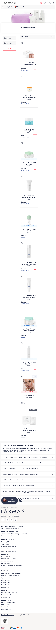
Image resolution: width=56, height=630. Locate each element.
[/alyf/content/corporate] (6, 563)
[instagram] (7, 520)
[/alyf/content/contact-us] (4, 570)
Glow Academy (6, 580)
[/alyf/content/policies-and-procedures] (8, 546)
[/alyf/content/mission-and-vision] (8, 559)
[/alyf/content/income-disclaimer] (10, 549)
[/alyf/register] (10, 528)
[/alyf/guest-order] (7, 536)
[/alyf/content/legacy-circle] (5, 605)
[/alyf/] (10, 3)
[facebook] (3, 520)
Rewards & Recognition (8, 602)
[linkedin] (15, 520)
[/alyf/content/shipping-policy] (6, 542)
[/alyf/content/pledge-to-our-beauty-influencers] (11, 566)
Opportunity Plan (6, 578)
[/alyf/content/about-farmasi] (6, 556)
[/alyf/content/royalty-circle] (5, 607)
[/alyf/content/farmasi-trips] (5, 597)
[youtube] (11, 520)
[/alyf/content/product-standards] (7, 561)
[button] (9, 49)
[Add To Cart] (35, 69)
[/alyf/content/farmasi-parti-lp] (5, 582)
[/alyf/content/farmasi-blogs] (5, 587)
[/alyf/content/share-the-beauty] (6, 585)
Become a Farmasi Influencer (10, 575)
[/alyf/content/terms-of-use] (5, 544)
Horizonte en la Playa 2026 (9, 592)
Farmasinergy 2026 (7, 595)
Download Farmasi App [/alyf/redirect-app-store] (7, 615)
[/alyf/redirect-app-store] (4, 621)
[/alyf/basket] (50, 3)
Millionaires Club (6, 609)
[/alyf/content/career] (3, 568)
